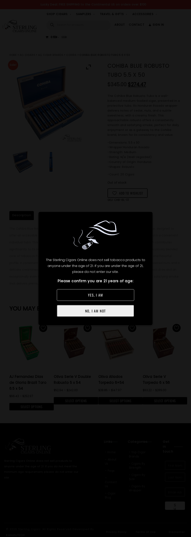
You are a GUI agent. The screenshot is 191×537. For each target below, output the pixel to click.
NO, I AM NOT (95, 310)
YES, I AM (95, 295)
